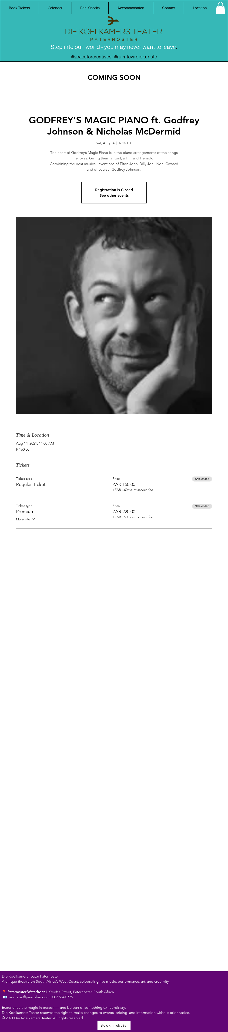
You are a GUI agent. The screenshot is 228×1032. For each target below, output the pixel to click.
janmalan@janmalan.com (29, 997)
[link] (220, 8)
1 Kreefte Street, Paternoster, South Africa (80, 992)
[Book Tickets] (114, 1025)
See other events (114, 195)
